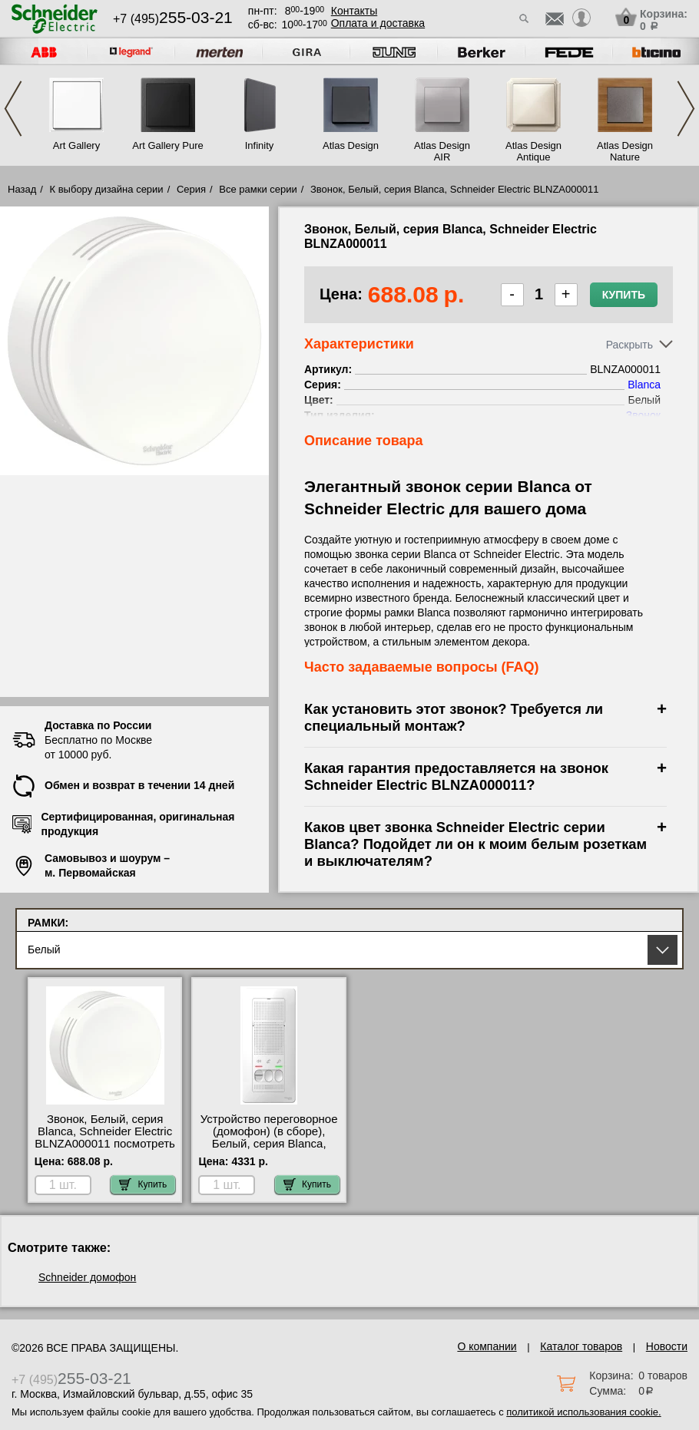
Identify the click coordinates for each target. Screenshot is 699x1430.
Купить (623, 295)
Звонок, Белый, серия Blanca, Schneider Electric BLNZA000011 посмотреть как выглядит (105, 1137)
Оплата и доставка (378, 23)
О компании (486, 1346)
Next (686, 109)
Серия (191, 189)
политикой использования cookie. (583, 1412)
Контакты (354, 11)
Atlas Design (351, 145)
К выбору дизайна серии (107, 189)
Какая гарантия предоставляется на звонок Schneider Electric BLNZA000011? (456, 776)
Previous (13, 109)
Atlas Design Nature (625, 151)
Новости (666, 1346)
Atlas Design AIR (442, 151)
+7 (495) (173, 18)
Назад (22, 189)
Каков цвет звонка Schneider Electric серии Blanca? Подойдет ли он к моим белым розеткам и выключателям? (475, 844)
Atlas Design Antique (533, 151)
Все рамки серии (257, 189)
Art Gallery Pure (167, 145)
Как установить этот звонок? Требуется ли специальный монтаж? (453, 717)
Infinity (259, 145)
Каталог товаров (581, 1346)
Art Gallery (76, 145)
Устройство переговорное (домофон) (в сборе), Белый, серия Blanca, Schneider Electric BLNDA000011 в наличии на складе (269, 1150)
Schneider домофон (87, 1277)
